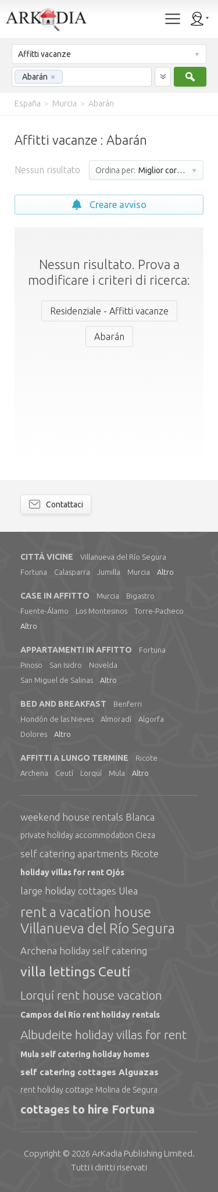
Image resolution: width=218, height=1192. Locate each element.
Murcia (138, 572)
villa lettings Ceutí (75, 971)
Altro (165, 572)
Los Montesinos (101, 611)
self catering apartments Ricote (89, 853)
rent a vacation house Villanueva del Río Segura (97, 920)
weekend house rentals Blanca (87, 816)
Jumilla (108, 572)
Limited (142, 1153)
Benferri (127, 704)
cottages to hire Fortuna (87, 1109)
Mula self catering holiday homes (84, 1054)
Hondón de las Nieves (57, 719)
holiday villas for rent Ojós (72, 872)
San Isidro (65, 665)
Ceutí (64, 773)
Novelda (103, 665)
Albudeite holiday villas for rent (103, 1034)
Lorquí (91, 773)
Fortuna (33, 572)
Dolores (33, 734)
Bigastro (140, 596)
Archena (34, 773)
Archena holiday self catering (83, 950)
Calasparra (72, 572)
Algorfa (151, 719)
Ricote (146, 758)
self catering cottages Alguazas (89, 1072)
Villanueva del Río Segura (123, 557)
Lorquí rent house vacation (91, 995)
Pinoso (31, 665)
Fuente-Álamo (44, 611)
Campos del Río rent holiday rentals (90, 1014)
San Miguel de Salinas (56, 680)
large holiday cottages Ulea (79, 890)
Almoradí (116, 719)
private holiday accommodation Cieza (87, 835)
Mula (117, 773)
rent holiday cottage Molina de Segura (89, 1089)
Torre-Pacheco (159, 611)
